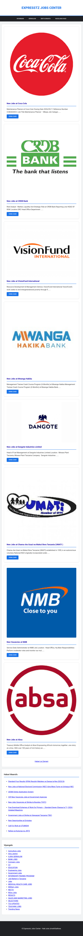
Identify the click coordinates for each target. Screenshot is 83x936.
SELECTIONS (13, 901)
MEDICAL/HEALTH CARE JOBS (20, 884)
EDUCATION (13, 868)
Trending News (14, 909)
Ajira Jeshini (13, 854)
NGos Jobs (12, 893)
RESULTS (11, 895)
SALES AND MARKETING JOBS (20, 898)
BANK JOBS (12, 859)
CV (9, 865)
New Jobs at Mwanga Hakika (19, 379)
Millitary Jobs (13, 887)
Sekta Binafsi (45, 18)
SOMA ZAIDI (13, 116)
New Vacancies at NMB (17, 642)
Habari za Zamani (41, 761)
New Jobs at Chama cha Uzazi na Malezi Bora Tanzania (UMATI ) (35, 544)
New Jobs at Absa (14, 739)
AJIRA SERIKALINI (15, 856)
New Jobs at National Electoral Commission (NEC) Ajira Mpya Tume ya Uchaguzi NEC (41, 787)
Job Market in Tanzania (17, 879)
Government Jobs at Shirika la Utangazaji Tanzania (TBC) (30, 815)
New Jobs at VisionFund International (23, 281)
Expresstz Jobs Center (41, 8)
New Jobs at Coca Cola (17, 103)
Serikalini (32, 18)
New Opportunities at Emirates (20, 821)
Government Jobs (15, 873)
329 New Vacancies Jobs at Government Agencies (27, 797)
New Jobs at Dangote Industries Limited (24, 447)
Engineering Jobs (15, 870)
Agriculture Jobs (14, 851)
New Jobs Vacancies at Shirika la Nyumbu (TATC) (27, 802)
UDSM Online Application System (21, 792)
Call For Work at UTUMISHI (18, 826)
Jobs (10, 881)
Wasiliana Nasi (60, 18)
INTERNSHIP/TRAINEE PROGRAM (21, 876)
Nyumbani (20, 18)
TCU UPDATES (13, 904)
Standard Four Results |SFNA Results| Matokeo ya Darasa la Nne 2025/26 (36, 781)
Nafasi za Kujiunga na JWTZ (19, 831)
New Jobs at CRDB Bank (17, 201)
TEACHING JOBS (14, 906)
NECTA (11, 890)
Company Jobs (14, 862)
